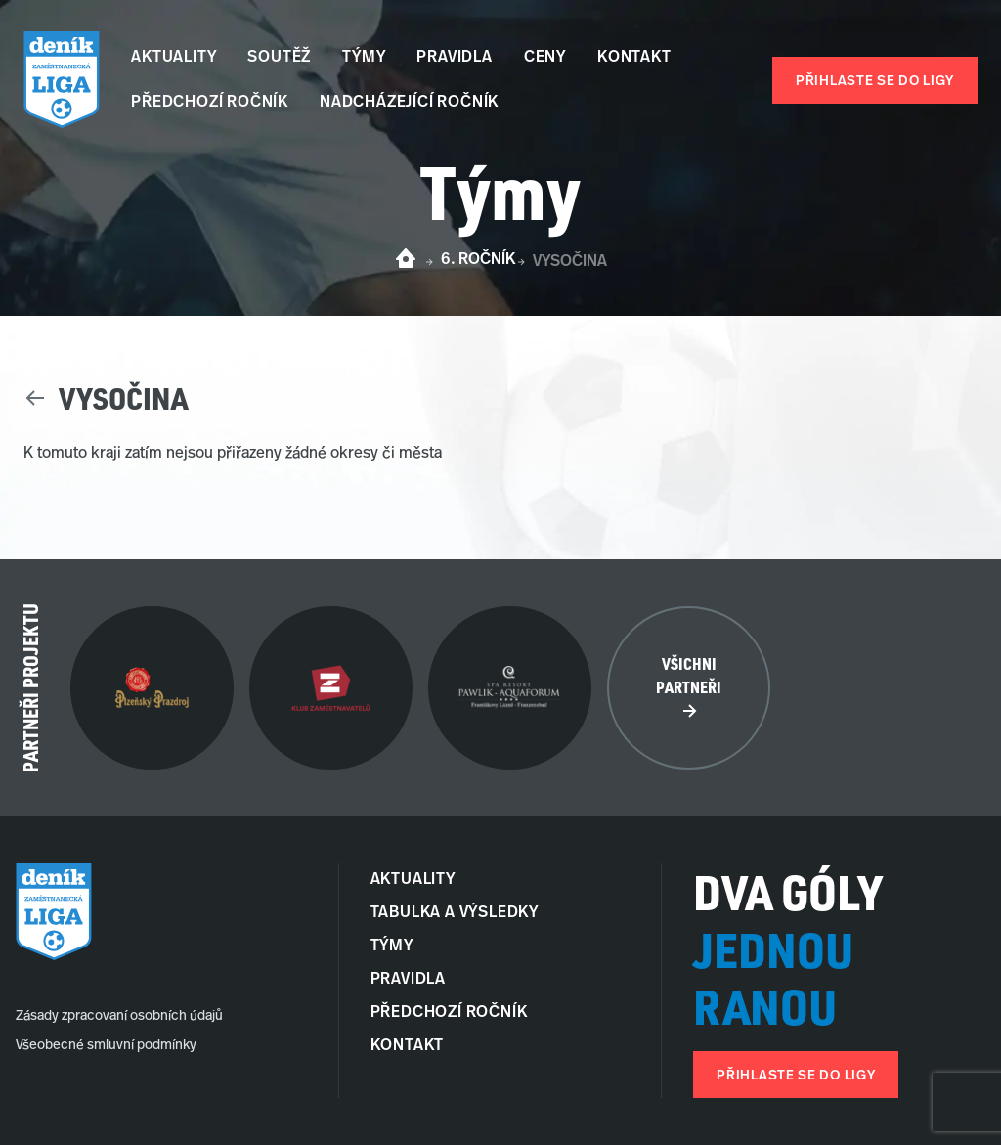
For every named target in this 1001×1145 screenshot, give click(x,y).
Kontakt (634, 58)
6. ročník (478, 260)
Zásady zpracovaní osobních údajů (119, 1016)
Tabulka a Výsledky (454, 913)
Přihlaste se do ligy (875, 81)
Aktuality (173, 58)
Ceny (545, 58)
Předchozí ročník (209, 102)
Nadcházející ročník (409, 102)
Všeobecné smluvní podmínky (106, 1045)
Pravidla (454, 58)
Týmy (363, 58)
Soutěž (279, 58)
